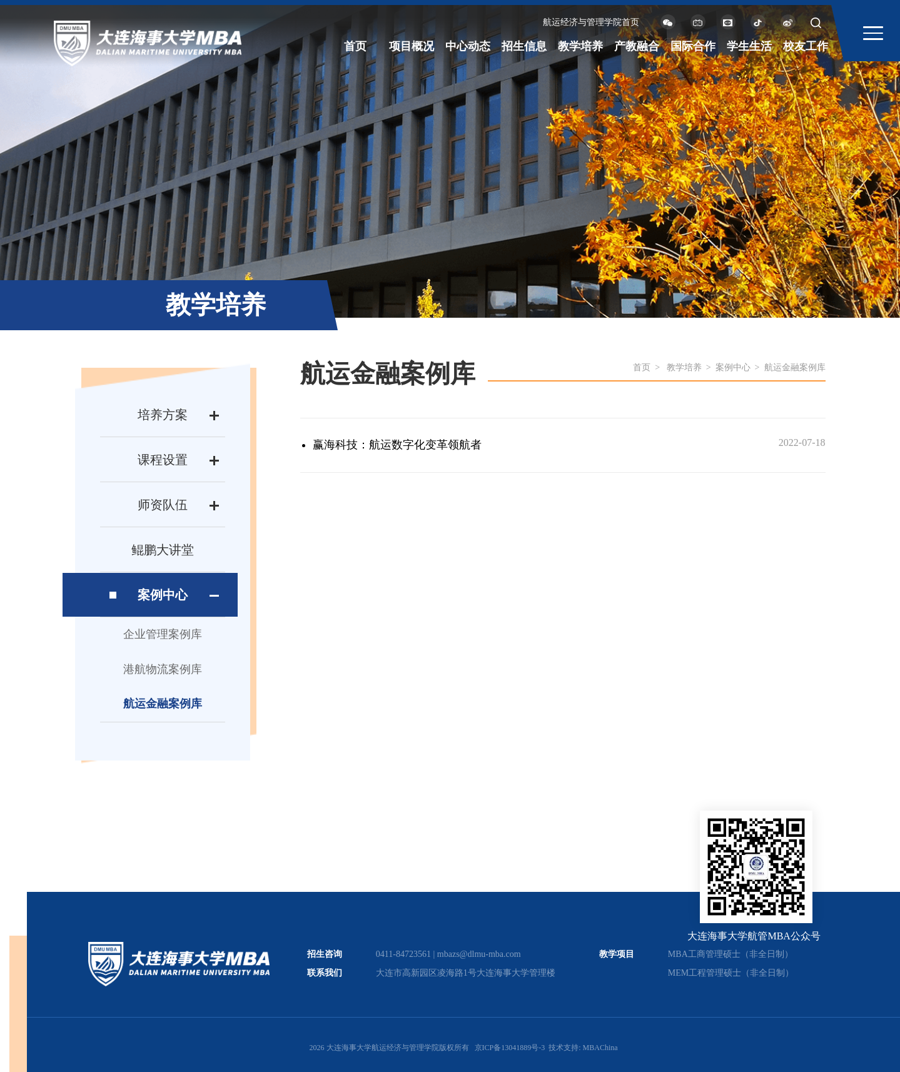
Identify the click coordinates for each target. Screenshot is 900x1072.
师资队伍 (163, 505)
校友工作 (805, 46)
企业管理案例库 (162, 634)
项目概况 (411, 46)
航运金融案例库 (162, 703)
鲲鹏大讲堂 (162, 550)
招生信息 (524, 46)
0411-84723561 (403, 954)
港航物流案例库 (162, 669)
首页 (355, 46)
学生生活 (749, 46)
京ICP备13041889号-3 (510, 1047)
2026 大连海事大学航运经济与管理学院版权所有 (389, 1047)
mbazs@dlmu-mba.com (479, 954)
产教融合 (636, 46)
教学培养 (580, 46)
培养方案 (163, 415)
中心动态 (467, 46)
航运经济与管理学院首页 (591, 22)
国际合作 (692, 46)
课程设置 (163, 460)
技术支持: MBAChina (583, 1047)
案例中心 (163, 595)
